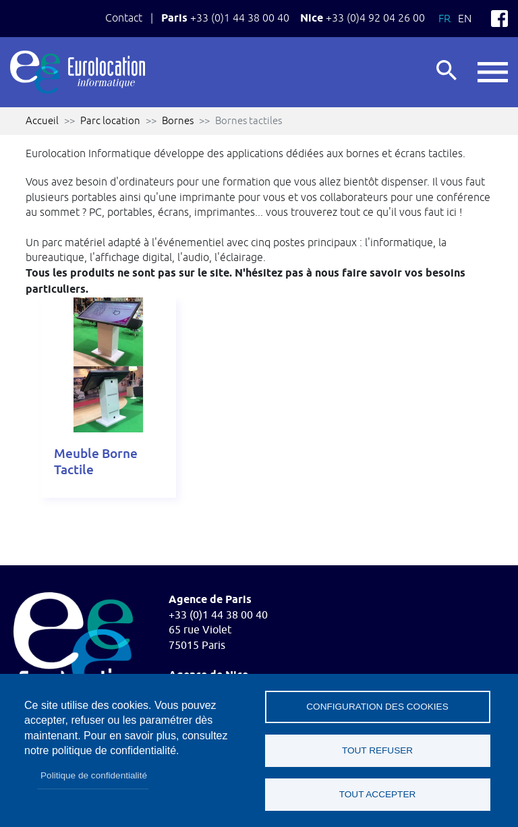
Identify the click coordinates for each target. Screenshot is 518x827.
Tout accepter (377, 794)
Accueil (42, 120)
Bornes (178, 120)
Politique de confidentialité (93, 775)
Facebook (499, 18)
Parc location (110, 120)
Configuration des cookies (377, 707)
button (493, 72)
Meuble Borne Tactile (96, 461)
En (464, 18)
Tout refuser (377, 750)
